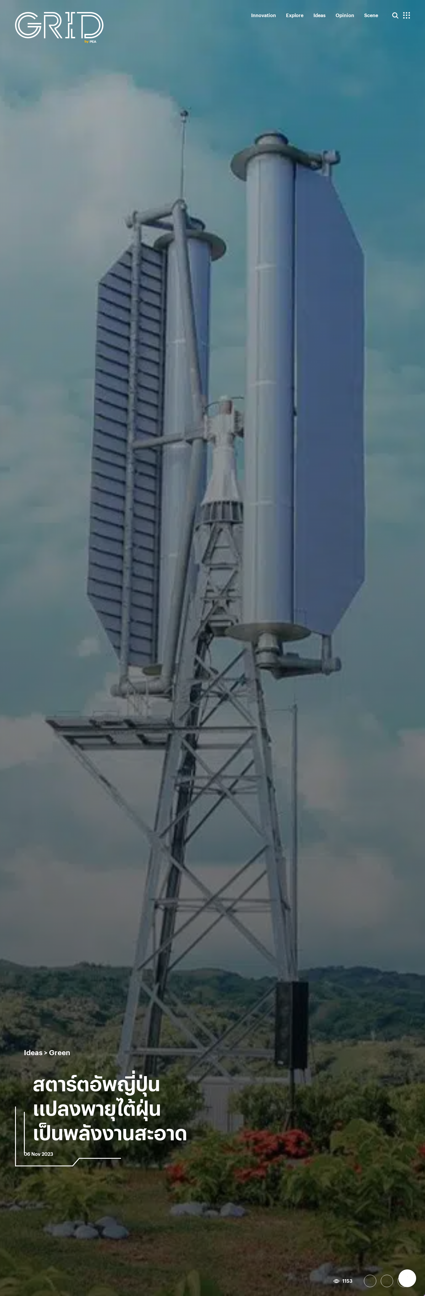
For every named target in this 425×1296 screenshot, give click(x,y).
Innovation (263, 15)
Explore (294, 15)
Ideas (319, 15)
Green (59, 1052)
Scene (371, 15)
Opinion (345, 15)
